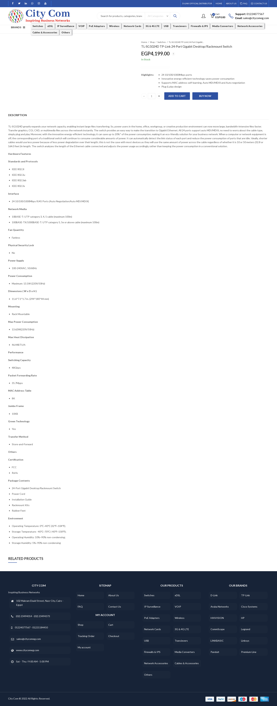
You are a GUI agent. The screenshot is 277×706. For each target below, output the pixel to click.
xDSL (177, 595)
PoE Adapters (152, 617)
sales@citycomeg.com (28, 638)
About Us (113, 595)
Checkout (113, 636)
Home (144, 42)
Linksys (245, 640)
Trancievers (181, 640)
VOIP (178, 606)
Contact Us (114, 606)
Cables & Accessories (187, 663)
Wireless (179, 617)
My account (84, 647)
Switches (161, 42)
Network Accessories (156, 663)
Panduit (215, 651)
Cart (110, 624)
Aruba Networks (220, 606)
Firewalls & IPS (152, 651)
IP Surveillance (152, 606)
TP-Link (245, 595)
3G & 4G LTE (182, 629)
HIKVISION (217, 617)
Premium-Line (248, 651)
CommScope (218, 629)
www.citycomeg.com (27, 650)
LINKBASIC (217, 640)
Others (148, 674)
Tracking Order (86, 636)
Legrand (245, 629)
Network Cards (152, 629)
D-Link (214, 595)
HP (242, 617)
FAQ (80, 606)
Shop (152, 42)
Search (175, 16)
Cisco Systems (249, 606)
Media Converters (185, 651)
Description (17, 115)
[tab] (17, 115)
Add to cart (177, 95)
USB (146, 640)
